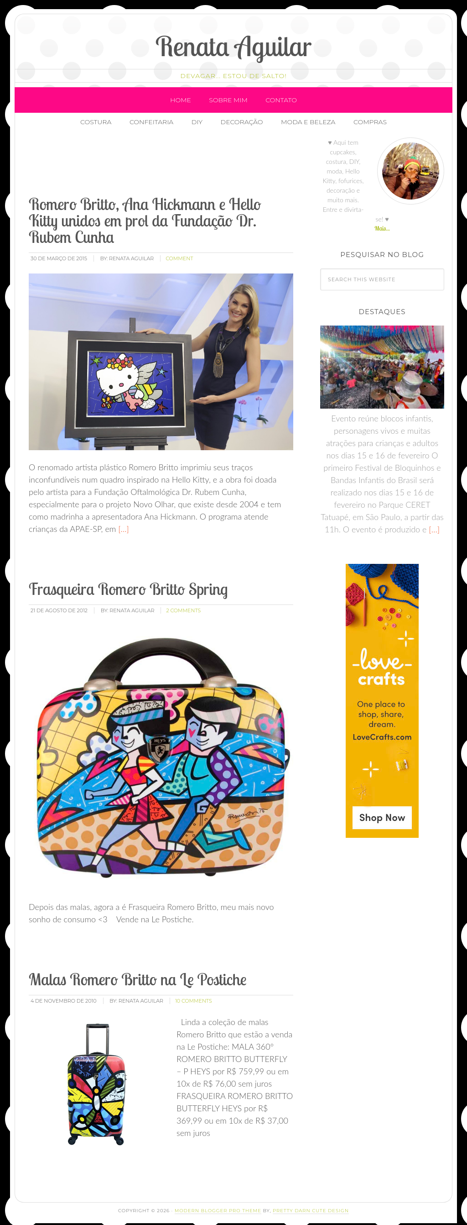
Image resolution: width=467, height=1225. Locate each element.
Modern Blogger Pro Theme (218, 1203)
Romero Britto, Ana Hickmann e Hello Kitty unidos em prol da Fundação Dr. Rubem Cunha (145, 213)
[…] (122, 521)
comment (179, 251)
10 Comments (193, 994)
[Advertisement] (193, 157)
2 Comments (183, 603)
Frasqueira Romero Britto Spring (128, 581)
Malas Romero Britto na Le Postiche (138, 972)
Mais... (382, 221)
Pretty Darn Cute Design (311, 1203)
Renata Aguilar (234, 46)
